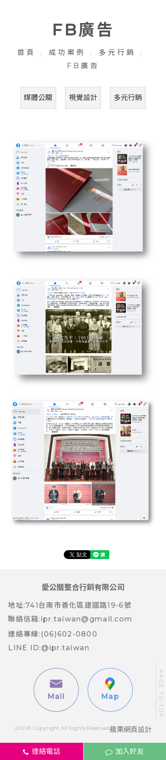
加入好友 (124, 751)
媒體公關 (38, 97)
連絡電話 (41, 751)
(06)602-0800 (69, 634)
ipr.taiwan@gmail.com (87, 619)
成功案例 (67, 52)
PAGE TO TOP (161, 694)
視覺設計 (83, 97)
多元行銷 (117, 52)
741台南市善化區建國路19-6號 (78, 605)
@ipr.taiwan (65, 648)
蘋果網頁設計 (130, 729)
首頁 (26, 52)
